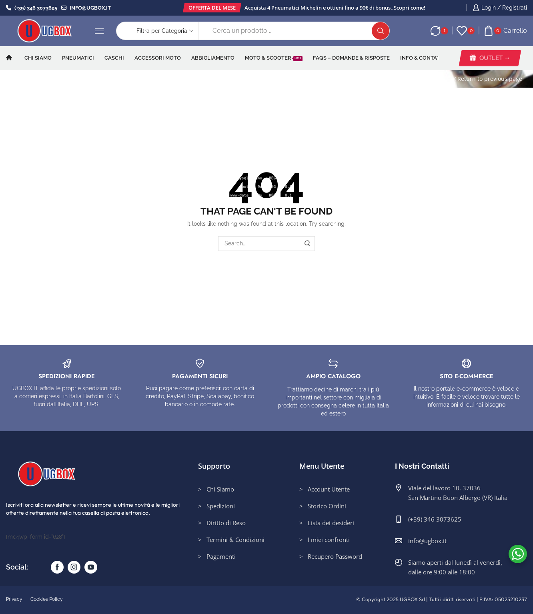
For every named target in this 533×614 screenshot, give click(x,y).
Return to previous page (489, 78)
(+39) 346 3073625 (31, 7)
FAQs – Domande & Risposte (351, 57)
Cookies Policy (46, 599)
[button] (212, 7)
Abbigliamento (212, 57)
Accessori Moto (157, 57)
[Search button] (380, 31)
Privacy (14, 599)
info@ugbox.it (86, 7)
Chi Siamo (38, 57)
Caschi (114, 57)
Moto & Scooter (274, 57)
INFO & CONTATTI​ (422, 57)
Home (19, 78)
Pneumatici (78, 57)
